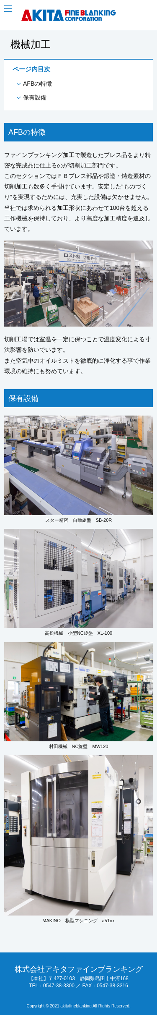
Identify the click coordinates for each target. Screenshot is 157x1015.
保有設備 (34, 97)
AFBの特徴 (37, 83)
